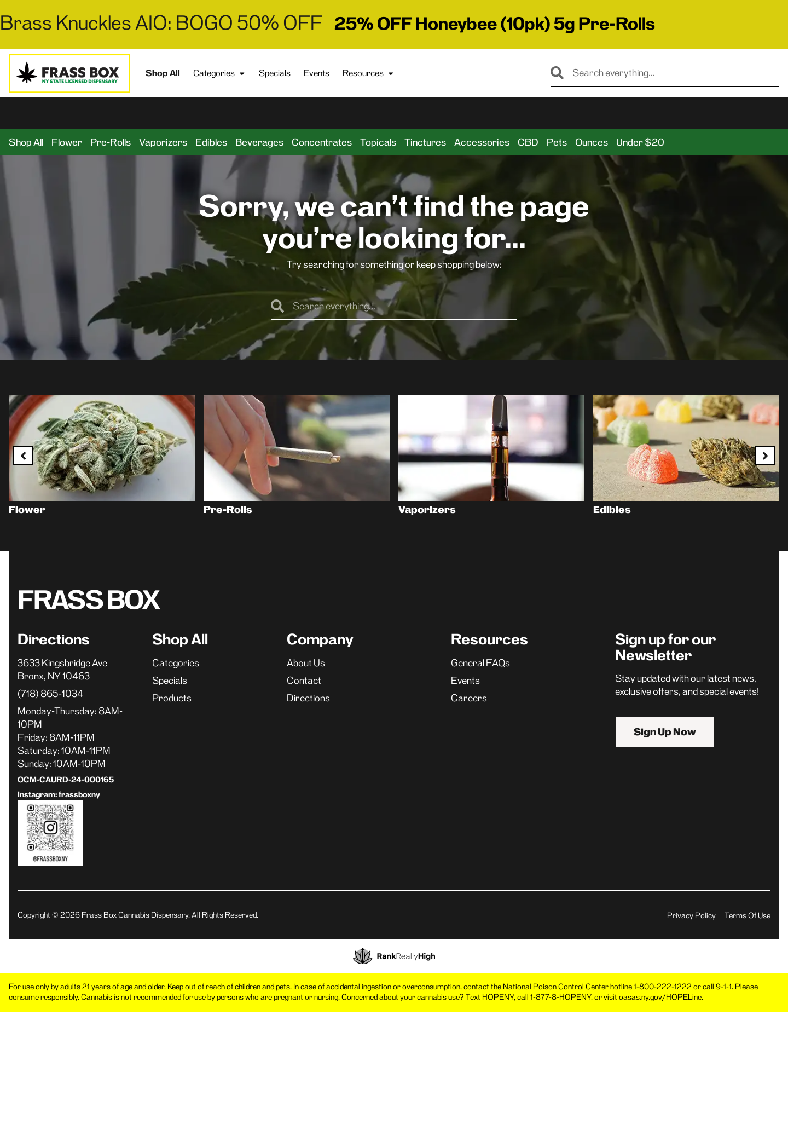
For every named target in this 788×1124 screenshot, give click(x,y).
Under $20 (640, 142)
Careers (469, 698)
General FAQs (480, 663)
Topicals (378, 142)
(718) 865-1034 (50, 693)
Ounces (591, 142)
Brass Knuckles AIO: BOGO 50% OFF (161, 23)
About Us (306, 663)
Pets (557, 142)
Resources (369, 73)
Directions (308, 698)
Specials (275, 73)
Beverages (259, 142)
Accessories (481, 142)
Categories (219, 73)
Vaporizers (163, 142)
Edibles (211, 142)
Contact (304, 680)
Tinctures (425, 142)
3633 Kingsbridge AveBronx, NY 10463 (62, 669)
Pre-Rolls (110, 142)
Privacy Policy (691, 915)
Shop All (163, 73)
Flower (66, 142)
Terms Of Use (747, 915)
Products (172, 698)
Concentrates (322, 142)
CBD (528, 142)
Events (316, 73)
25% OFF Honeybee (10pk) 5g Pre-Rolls (494, 23)
